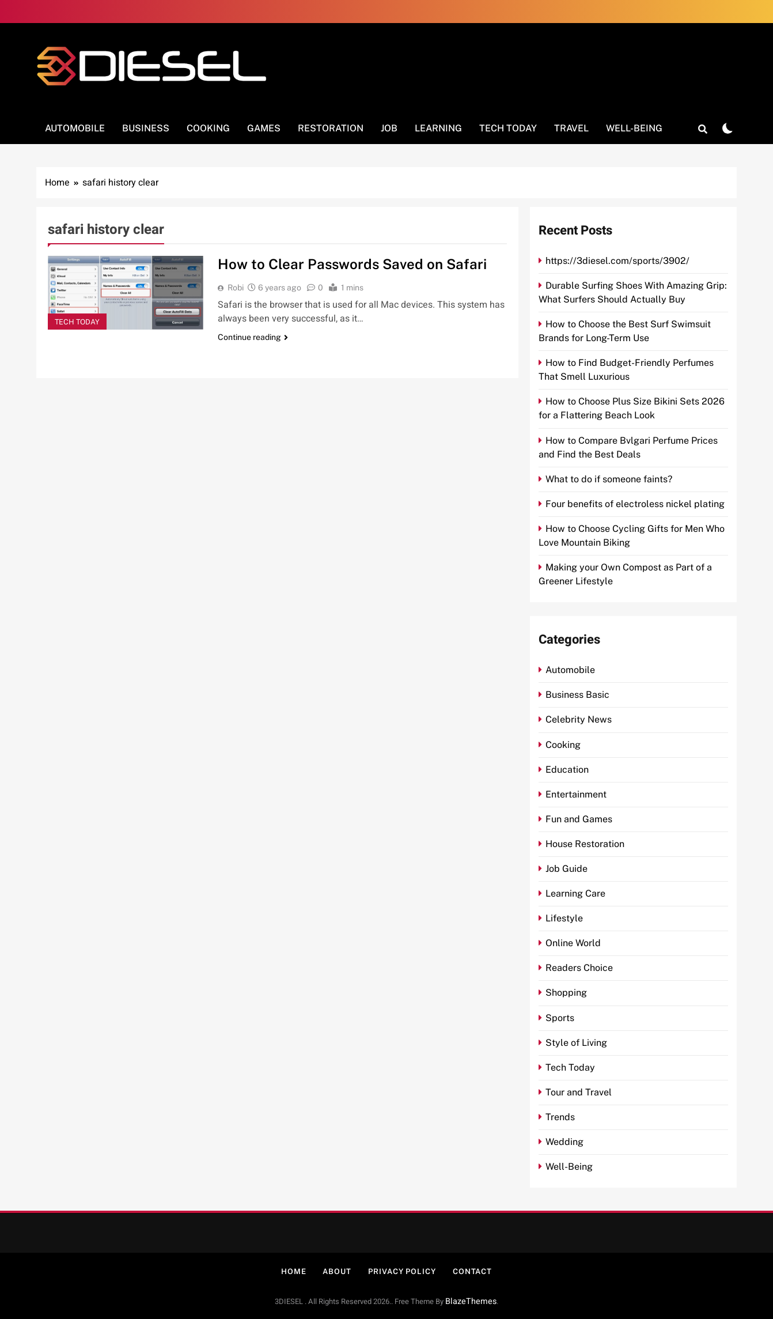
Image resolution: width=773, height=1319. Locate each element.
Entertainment (576, 794)
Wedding (564, 1141)
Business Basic (577, 694)
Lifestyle (564, 918)
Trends (560, 1117)
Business (145, 128)
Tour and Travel (578, 1092)
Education (567, 769)
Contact (472, 1271)
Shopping (566, 992)
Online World (573, 943)
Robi (236, 287)
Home (293, 1271)
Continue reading (253, 337)
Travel (571, 128)
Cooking (208, 128)
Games (264, 128)
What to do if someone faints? (608, 479)
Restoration (330, 128)
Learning (438, 128)
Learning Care (575, 893)
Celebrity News (578, 719)
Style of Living (576, 1042)
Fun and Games (578, 819)
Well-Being (634, 128)
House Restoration (584, 843)
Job (389, 128)
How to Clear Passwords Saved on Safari (354, 264)
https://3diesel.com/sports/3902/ (617, 260)
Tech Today (508, 128)
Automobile (75, 128)
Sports (559, 1017)
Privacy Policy (402, 1271)
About (337, 1271)
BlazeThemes (471, 1301)
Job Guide (566, 868)
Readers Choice (579, 967)
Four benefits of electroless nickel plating (635, 503)
